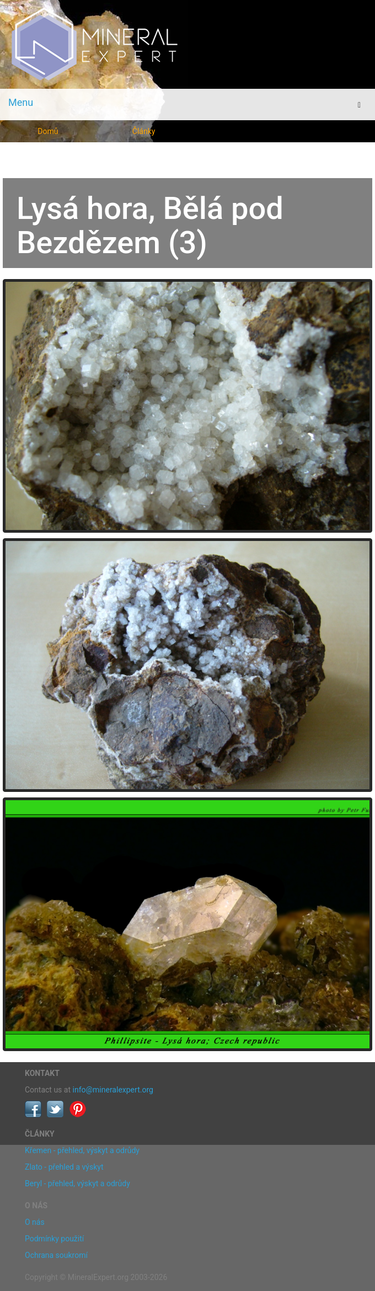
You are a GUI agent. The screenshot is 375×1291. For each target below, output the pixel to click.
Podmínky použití (54, 1238)
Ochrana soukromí (56, 1255)
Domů (48, 131)
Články (144, 131)
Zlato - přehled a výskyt (64, 1167)
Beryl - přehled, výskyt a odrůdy (77, 1183)
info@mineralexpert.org (113, 1089)
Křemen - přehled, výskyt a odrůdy (82, 1150)
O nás (35, 1222)
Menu (20, 102)
